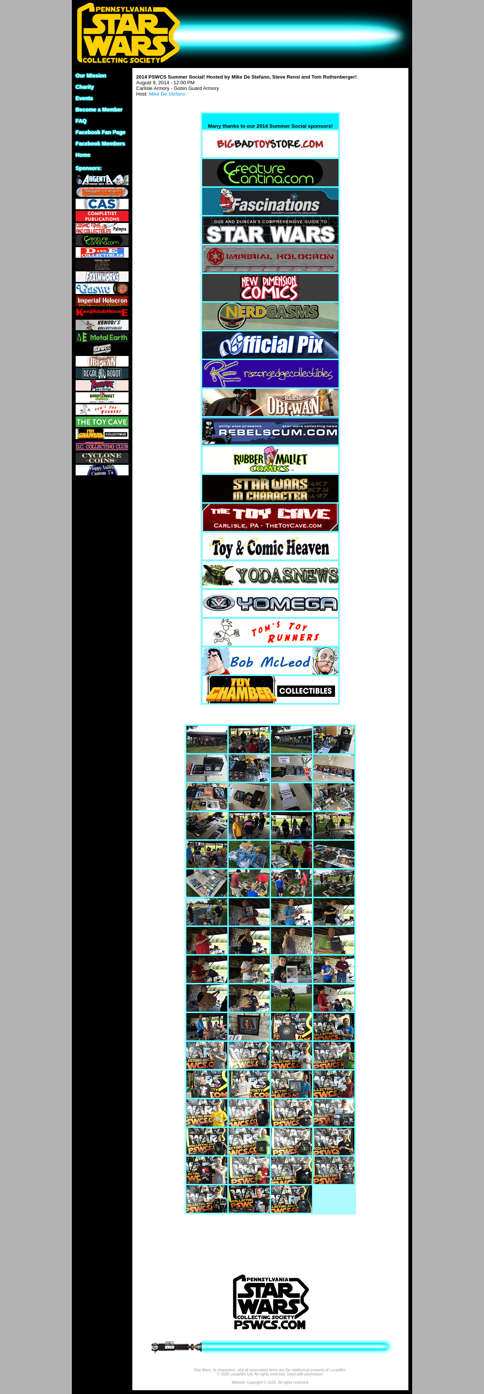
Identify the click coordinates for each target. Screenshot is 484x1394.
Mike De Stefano (167, 94)
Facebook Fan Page (100, 132)
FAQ (81, 121)
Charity (85, 87)
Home (83, 155)
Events (84, 98)
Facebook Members (100, 144)
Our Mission (91, 76)
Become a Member (99, 110)
